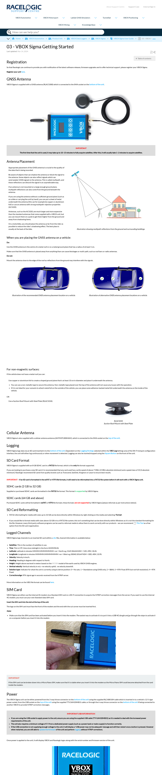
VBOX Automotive (23, 18)
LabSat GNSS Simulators (80, 18)
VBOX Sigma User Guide (122, 38)
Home (16, 38)
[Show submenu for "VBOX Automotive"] (36, 18)
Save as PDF (151, 52)
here (23, 72)
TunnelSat (107, 18)
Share (154, 52)
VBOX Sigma (98, 38)
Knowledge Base (88, 25)
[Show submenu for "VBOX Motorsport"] (64, 18)
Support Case (133, 7)
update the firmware (47, 729)
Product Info (56, 38)
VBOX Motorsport (50, 18)
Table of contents (144, 58)
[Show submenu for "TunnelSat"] (116, 18)
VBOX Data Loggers (77, 38)
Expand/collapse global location (154, 38)
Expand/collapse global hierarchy (8, 38)
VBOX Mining (63, 25)
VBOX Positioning (130, 18)
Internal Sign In (149, 7)
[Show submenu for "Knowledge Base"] (101, 25)
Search (9, 32)
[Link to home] (24, 11)
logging (78, 729)
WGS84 (55, 563)
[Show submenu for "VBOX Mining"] (75, 25)
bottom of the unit (96, 84)
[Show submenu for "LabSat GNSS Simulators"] (96, 18)
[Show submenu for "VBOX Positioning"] (143, 18)
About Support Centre (115, 7)
